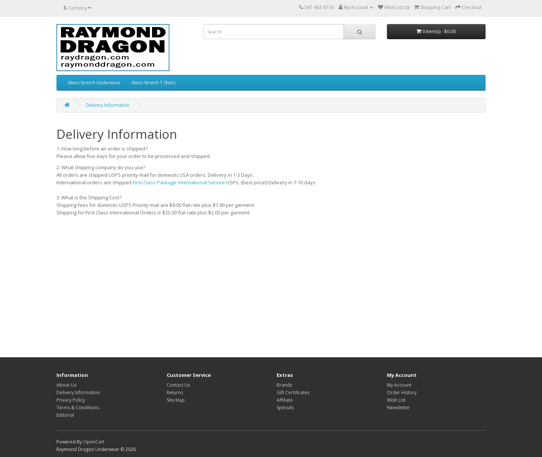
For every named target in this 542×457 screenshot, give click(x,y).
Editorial (65, 415)
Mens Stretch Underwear (94, 82)
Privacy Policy (70, 400)
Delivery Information (107, 105)
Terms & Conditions (77, 407)
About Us (66, 385)
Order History (402, 392)
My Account (399, 385)
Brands (284, 385)
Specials (285, 407)
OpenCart (93, 442)
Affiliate (285, 400)
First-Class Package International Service (178, 182)
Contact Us (178, 385)
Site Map (176, 400)
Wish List (396, 400)
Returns (175, 392)
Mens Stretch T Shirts (153, 82)
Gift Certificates (293, 392)
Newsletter (398, 407)
